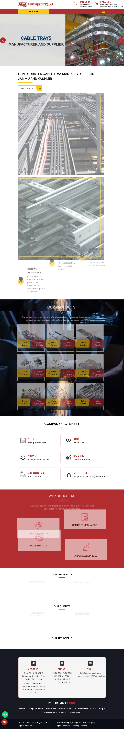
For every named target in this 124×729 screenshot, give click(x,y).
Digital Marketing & (64, 725)
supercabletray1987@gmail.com (111, 6)
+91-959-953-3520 (86, 6)
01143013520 (57, 673)
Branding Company (80, 725)
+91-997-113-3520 (62, 682)
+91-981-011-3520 (85, 4)
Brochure (33, 11)
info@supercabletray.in (108, 4)
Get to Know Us (30, 88)
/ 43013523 (67, 673)
